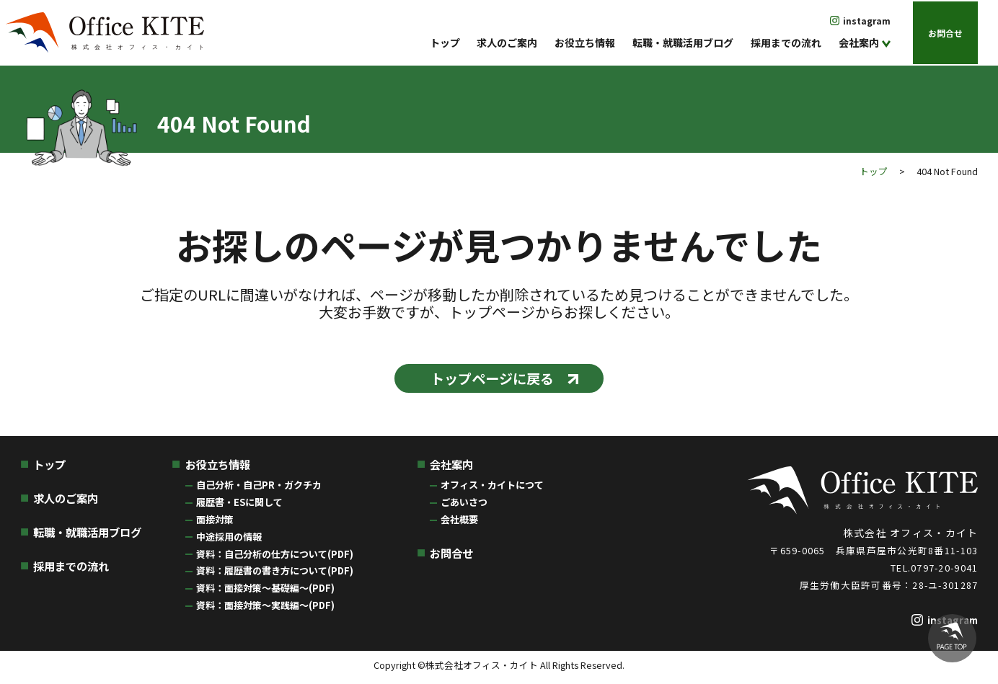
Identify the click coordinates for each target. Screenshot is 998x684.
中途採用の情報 (229, 540)
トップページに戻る (491, 379)
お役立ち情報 (585, 42)
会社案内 (859, 42)
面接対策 (215, 523)
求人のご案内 (507, 42)
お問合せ (945, 32)
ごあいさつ (464, 506)
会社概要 (459, 523)
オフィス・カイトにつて (492, 489)
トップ (445, 42)
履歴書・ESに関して (239, 506)
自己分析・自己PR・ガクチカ (259, 489)
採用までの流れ (786, 42)
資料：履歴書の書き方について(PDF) (274, 575)
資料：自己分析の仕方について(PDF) (274, 557)
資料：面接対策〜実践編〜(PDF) (265, 609)
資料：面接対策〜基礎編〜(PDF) (265, 592)
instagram (867, 20)
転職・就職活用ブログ (682, 42)
